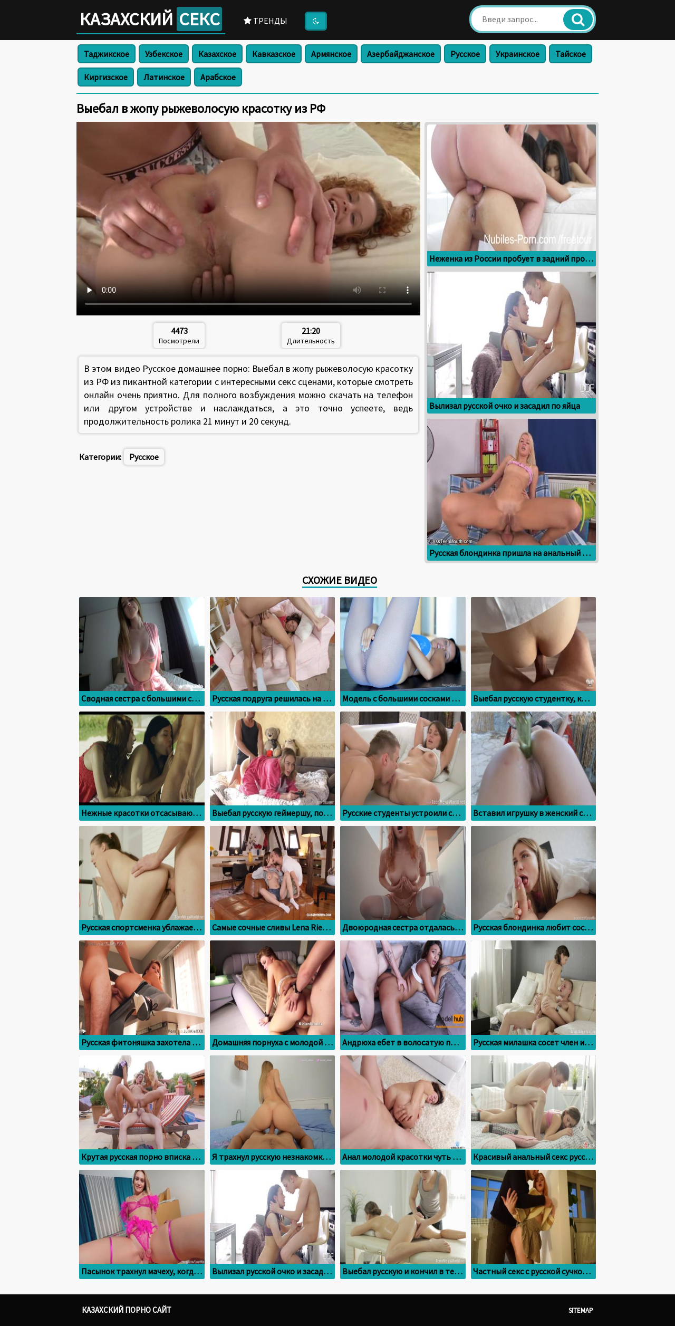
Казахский (151, 19)
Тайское (570, 54)
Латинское (164, 77)
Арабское (218, 77)
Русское (465, 54)
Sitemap (580, 1310)
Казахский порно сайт (126, 1310)
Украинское (517, 54)
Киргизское (106, 77)
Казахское (217, 54)
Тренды (265, 20)
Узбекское (163, 54)
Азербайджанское (401, 54)
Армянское (331, 54)
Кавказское (273, 54)
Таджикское (106, 54)
